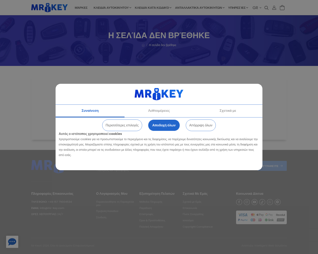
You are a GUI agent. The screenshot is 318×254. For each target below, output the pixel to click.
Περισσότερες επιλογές (122, 125)
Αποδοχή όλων (164, 125)
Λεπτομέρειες (159, 110)
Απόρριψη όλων (200, 125)
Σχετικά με (228, 110)
